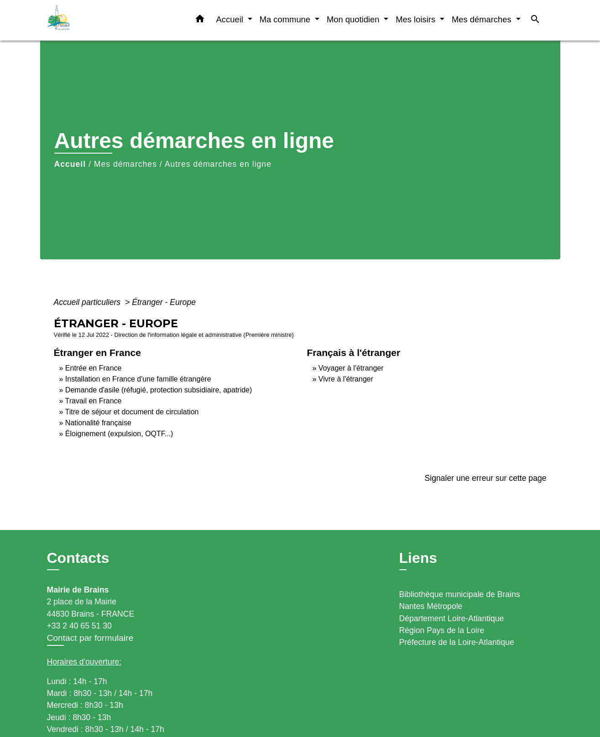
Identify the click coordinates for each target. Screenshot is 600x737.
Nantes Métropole (431, 606)
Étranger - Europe (164, 302)
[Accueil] (104, 20)
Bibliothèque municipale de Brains (459, 594)
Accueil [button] (230, 19)
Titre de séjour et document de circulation (132, 412)
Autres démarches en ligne (218, 164)
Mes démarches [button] (483, 19)
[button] (200, 20)
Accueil (70, 164)
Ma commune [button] (286, 19)
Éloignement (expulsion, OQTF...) (119, 434)
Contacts (78, 558)
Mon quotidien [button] (354, 19)
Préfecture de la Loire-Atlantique (456, 642)
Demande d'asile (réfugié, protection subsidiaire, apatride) (158, 390)
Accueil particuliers (88, 302)
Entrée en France (93, 368)
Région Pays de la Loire (442, 630)
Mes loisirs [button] (417, 19)
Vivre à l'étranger (345, 379)
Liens (418, 558)
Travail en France (93, 401)
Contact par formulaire (90, 638)
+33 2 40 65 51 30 (79, 625)
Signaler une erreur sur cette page (486, 478)
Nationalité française (98, 423)
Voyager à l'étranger (351, 368)
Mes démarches (125, 164)
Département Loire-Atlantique (451, 618)
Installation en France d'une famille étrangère (138, 379)
